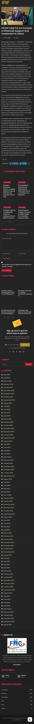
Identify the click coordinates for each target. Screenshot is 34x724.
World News (4, 697)
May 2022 (7, 527)
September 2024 (9, 438)
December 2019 (9, 618)
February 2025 (8, 422)
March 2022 (7, 533)
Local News (7, 182)
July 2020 (7, 596)
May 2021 (7, 564)
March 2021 (7, 571)
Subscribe (25, 344)
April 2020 (7, 606)
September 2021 (9, 552)
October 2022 (8, 511)
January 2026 (8, 387)
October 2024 (8, 435)
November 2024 (9, 432)
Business (3, 693)
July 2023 (7, 482)
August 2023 (8, 479)
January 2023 (8, 501)
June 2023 (7, 485)
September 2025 (9, 400)
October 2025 (8, 397)
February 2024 (8, 460)
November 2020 (9, 583)
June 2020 (7, 599)
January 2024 (8, 463)
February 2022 (8, 536)
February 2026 (8, 384)
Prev (5, 221)
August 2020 (8, 593)
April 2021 (7, 568)
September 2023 (9, 476)
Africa (3, 704)
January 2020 (8, 615)
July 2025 (7, 406)
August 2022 (8, 517)
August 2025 (8, 403)
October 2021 (8, 549)
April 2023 (7, 492)
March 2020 (8, 609)
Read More (17, 665)
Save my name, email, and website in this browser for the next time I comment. (16, 265)
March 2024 (8, 457)
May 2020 (7, 603)
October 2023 (8, 473)
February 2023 (8, 498)
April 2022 (7, 530)
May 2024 (7, 451)
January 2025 (8, 425)
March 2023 (7, 495)
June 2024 (7, 447)
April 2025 (7, 416)
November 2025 (9, 394)
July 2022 (7, 520)
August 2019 (8, 625)
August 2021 (8, 555)
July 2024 (7, 444)
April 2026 (7, 378)
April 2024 (7, 454)
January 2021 (8, 577)
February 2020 (8, 612)
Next (10, 221)
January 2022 (8, 539)
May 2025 (7, 413)
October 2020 (8, 587)
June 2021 (7, 561)
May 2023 (7, 489)
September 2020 (9, 590)
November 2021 (9, 546)
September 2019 (9, 622)
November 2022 (9, 508)
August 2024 (8, 441)
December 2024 (9, 428)
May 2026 (7, 375)
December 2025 (9, 390)
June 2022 (7, 523)
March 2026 (7, 381)
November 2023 (9, 470)
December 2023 (9, 466)
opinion (3, 708)
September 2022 (9, 514)
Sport (2, 701)
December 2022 (9, 504)
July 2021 (6, 558)
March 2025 (7, 419)
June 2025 (7, 409)
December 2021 (9, 542)
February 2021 (8, 574)
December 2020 (9, 580)
